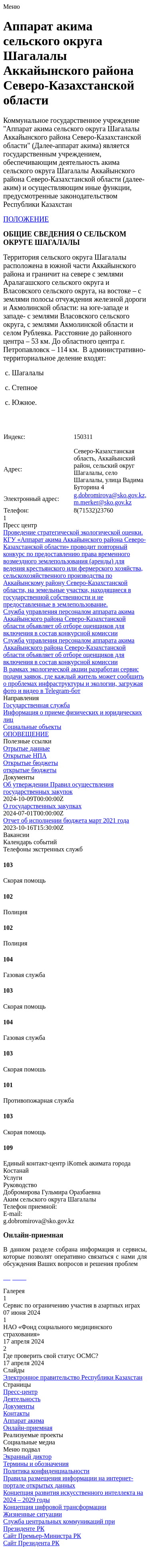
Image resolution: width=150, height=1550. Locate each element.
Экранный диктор (27, 1456)
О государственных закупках (42, 806)
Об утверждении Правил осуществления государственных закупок (58, 788)
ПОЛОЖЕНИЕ (26, 219)
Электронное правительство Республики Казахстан (72, 1377)
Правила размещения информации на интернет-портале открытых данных (68, 1482)
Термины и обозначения (36, 1463)
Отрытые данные (26, 748)
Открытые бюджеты (30, 762)
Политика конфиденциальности (46, 1471)
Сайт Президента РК (31, 1543)
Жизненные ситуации (32, 1514)
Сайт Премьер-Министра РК (42, 1535)
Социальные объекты (32, 726)
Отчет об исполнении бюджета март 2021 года (66, 820)
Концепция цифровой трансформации (54, 1507)
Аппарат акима (23, 1420)
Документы (18, 1406)
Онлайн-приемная (27, 1427)
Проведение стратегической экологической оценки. (73, 532)
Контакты (16, 1413)
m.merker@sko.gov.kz (103, 502)
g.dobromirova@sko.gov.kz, (110, 495)
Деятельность (21, 1399)
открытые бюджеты (29, 770)
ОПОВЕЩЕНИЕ (26, 734)
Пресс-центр (20, 1391)
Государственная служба (36, 705)
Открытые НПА (25, 755)
